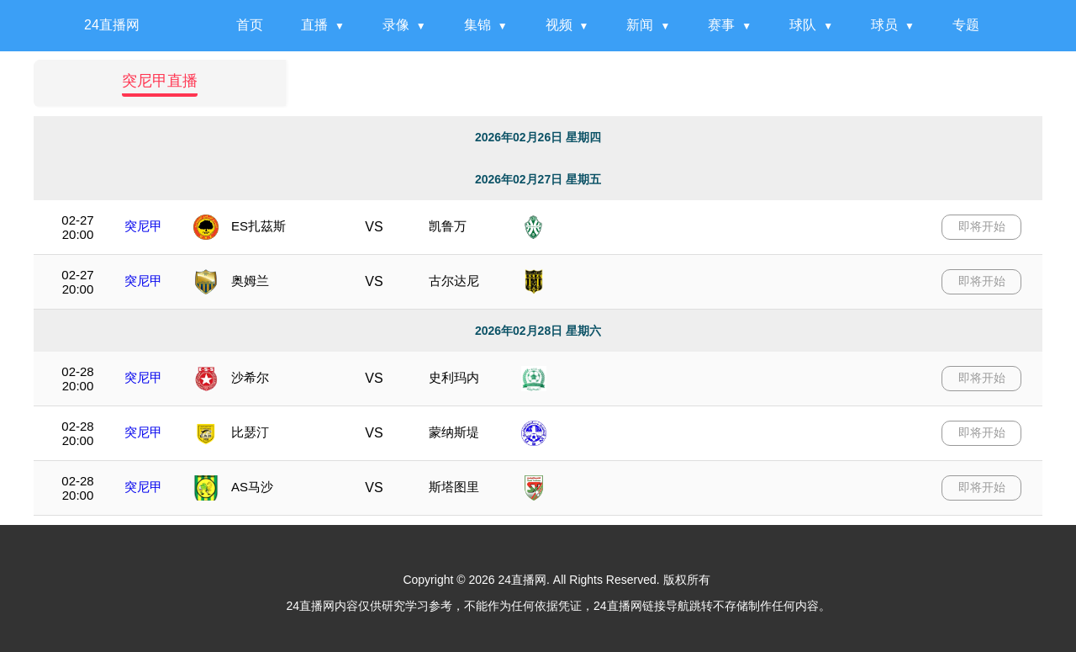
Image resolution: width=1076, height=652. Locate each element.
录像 (395, 25)
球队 (802, 25)
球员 (884, 25)
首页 (249, 25)
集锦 (477, 25)
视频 (559, 25)
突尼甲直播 (160, 80)
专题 (965, 25)
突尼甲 (143, 226)
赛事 (721, 25)
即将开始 (981, 226)
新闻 (639, 25)
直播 (314, 25)
